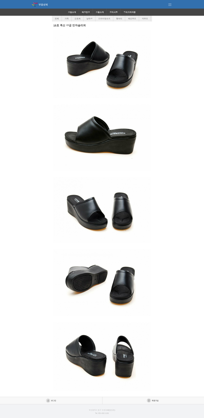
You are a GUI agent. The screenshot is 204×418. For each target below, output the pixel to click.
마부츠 (145, 19)
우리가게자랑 (129, 12)
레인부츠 (132, 19)
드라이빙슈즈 (104, 19)
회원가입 (153, 400)
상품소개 (100, 12)
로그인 (51, 400)
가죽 (67, 19)
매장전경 (86, 12)
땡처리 (119, 19)
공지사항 (114, 12)
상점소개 (72, 12)
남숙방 (89, 19)
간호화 (78, 19)
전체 (57, 19)
